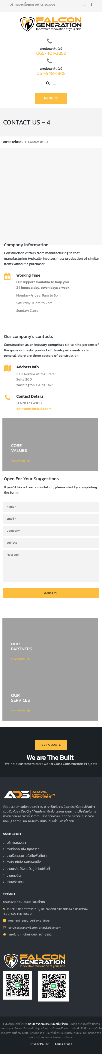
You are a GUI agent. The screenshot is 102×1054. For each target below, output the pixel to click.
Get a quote (51, 744)
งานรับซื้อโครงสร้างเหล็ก (24, 862)
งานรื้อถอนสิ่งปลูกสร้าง (23, 849)
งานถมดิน (14, 875)
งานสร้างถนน (16, 881)
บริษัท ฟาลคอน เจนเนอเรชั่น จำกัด (48, 1024)
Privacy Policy (39, 1044)
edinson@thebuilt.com (31, 408)
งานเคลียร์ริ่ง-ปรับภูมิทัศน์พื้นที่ (28, 868)
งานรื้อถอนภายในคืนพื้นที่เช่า (27, 855)
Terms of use (63, 1044)
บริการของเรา (16, 842)
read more (23, 461)
